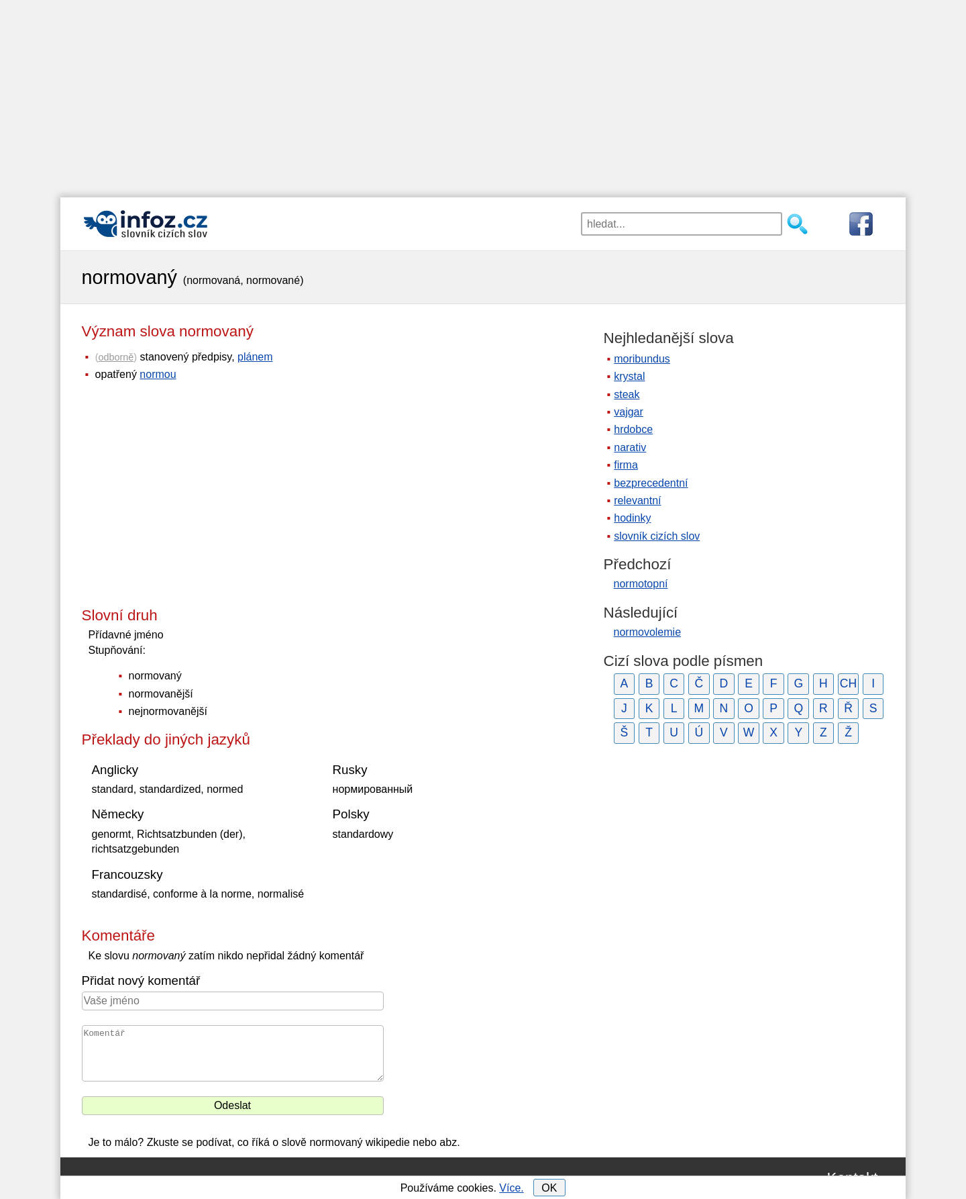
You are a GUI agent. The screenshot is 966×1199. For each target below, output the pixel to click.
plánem (254, 357)
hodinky (632, 518)
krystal (629, 376)
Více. (511, 1188)
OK (549, 1188)
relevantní (637, 500)
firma (626, 465)
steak (626, 394)
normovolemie (647, 632)
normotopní (641, 583)
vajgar (628, 412)
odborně (115, 357)
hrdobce (633, 429)
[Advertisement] (482, 94)
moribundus (642, 359)
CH (848, 683)
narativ (630, 447)
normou (158, 374)
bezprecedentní (651, 483)
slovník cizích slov (657, 536)
